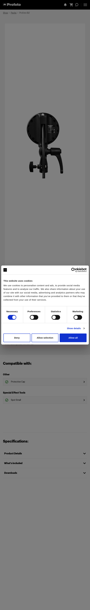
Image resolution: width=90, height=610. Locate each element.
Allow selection (45, 337)
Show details (74, 328)
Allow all (73, 337)
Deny (17, 337)
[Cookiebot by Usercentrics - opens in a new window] (73, 270)
